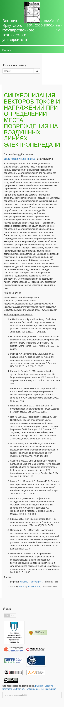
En (12, 615)
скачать (24, 581)
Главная (6, 50)
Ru (7, 615)
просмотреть (36, 581)
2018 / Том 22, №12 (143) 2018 (19, 159)
